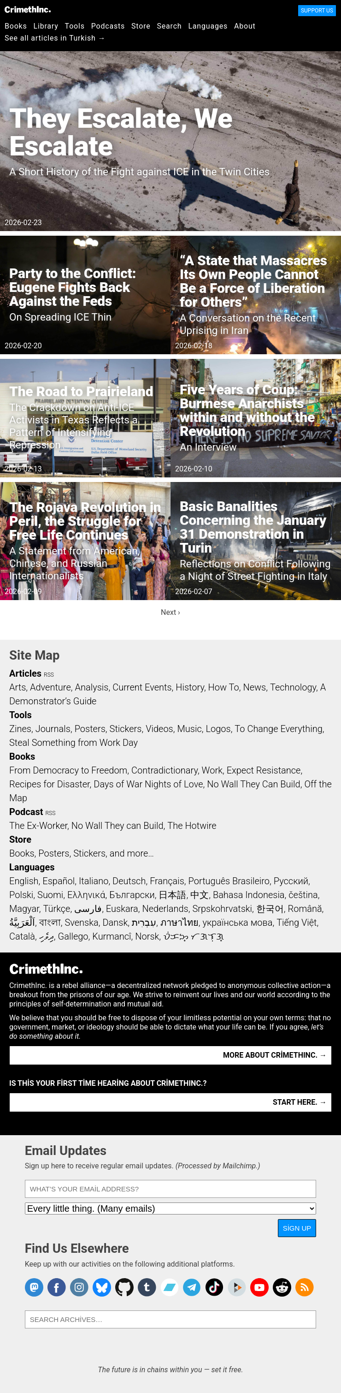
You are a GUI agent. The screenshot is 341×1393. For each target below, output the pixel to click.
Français (167, 881)
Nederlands (165, 908)
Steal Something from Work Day (73, 742)
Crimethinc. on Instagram (79, 1287)
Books (16, 26)
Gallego (73, 936)
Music (189, 728)
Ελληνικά (86, 894)
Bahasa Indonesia (249, 894)
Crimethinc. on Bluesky (102, 1287)
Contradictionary (164, 770)
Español (58, 881)
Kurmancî (111, 936)
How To (223, 687)
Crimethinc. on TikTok (214, 1287)
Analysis (91, 687)
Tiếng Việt (296, 922)
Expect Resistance (264, 770)
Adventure (50, 687)
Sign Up (297, 1228)
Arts (17, 687)
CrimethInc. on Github (124, 1287)
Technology (293, 687)
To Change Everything (278, 728)
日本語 (172, 894)
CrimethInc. (28, 9)
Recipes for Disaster (49, 784)
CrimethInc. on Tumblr (147, 1287)
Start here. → (300, 1102)
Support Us (317, 10)
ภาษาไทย (179, 922)
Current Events (141, 687)
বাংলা (50, 922)
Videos (159, 728)
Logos (218, 728)
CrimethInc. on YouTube (259, 1287)
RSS (49, 675)
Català (22, 936)
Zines (20, 728)
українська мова (237, 922)
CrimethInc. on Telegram (191, 1287)
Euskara (122, 908)
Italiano (93, 881)
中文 (199, 894)
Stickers (126, 728)
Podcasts (108, 26)
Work (212, 770)
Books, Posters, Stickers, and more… (81, 853)
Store (140, 26)
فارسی (88, 908)
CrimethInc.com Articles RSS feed (304, 1287)
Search (169, 26)
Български (132, 894)
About (245, 26)
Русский (291, 881)
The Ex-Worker (38, 825)
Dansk (115, 922)
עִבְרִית (144, 922)
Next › (170, 612)
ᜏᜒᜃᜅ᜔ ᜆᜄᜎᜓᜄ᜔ (193, 936)
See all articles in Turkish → (55, 38)
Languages (208, 26)
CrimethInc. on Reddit (282, 1287)
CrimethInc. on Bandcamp (169, 1287)
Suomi (50, 894)
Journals (53, 728)
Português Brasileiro (229, 881)
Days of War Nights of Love (148, 784)
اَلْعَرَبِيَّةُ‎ (22, 922)
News (254, 687)
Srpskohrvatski (222, 908)
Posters (90, 728)
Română (305, 908)
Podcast (26, 811)
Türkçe (56, 908)
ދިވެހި (46, 936)
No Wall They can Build (117, 825)
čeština (302, 894)
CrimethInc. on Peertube (237, 1287)
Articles (25, 673)
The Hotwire (191, 825)
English (24, 881)
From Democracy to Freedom (68, 770)
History (190, 687)
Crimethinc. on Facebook (56, 1287)
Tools (75, 26)
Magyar (24, 908)
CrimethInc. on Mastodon (34, 1287)
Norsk (147, 936)
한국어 (270, 908)
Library (46, 26)
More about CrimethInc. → (275, 1055)
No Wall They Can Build (253, 784)
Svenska (81, 922)
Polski (21, 894)
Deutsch (129, 881)
